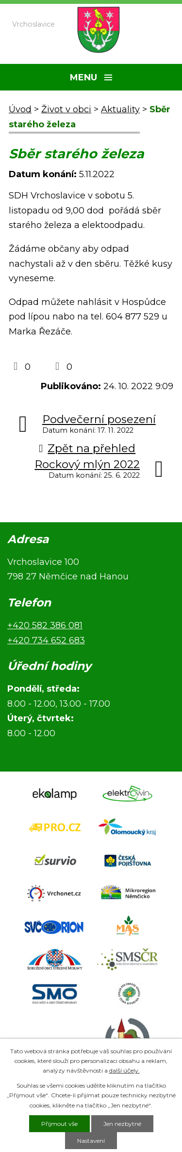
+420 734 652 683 (46, 640)
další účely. (124, 1070)
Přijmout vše (59, 1123)
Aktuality (120, 109)
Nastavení (91, 1140)
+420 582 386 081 (45, 625)
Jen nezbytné (122, 1123)
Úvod (20, 109)
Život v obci (66, 109)
